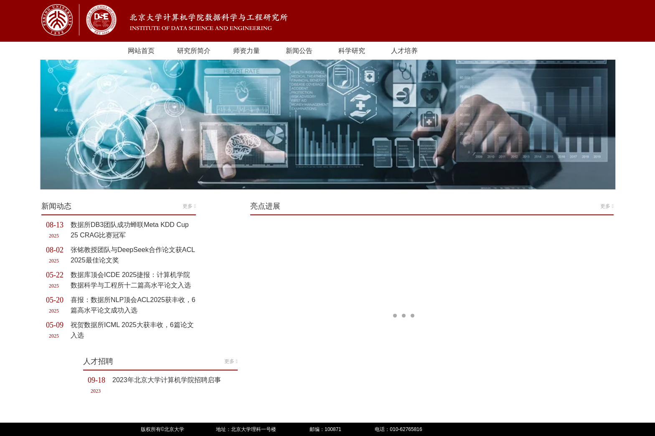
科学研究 (351, 50)
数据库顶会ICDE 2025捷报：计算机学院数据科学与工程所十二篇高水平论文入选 (131, 280)
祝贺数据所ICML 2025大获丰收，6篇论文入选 (132, 330)
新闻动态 (118, 206)
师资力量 (246, 50)
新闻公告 (299, 50)
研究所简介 (194, 50)
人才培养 (404, 50)
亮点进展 (432, 206)
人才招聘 (160, 361)
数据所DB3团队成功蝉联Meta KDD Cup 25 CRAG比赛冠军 (130, 230)
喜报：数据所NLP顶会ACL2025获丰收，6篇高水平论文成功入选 (133, 305)
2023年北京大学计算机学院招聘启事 (166, 379)
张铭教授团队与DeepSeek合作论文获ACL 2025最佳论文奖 (133, 255)
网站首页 (141, 50)
